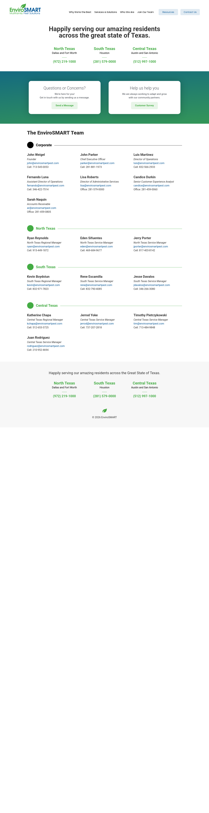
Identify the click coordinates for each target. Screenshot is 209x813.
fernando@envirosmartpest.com (45, 185)
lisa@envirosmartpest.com (95, 185)
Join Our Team (145, 12)
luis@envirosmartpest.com (149, 163)
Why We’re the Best (80, 12)
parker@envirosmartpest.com (97, 163)
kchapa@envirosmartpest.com (44, 323)
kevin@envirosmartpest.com (43, 285)
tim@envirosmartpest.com (149, 323)
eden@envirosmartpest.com (96, 246)
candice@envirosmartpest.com (151, 185)
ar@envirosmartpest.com (41, 207)
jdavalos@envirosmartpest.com (152, 285)
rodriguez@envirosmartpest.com (46, 346)
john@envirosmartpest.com (43, 163)
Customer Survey (144, 105)
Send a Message (64, 105)
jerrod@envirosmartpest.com (97, 323)
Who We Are (127, 12)
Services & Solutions (105, 12)
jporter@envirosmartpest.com (151, 246)
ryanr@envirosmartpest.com (43, 246)
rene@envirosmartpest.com (96, 285)
